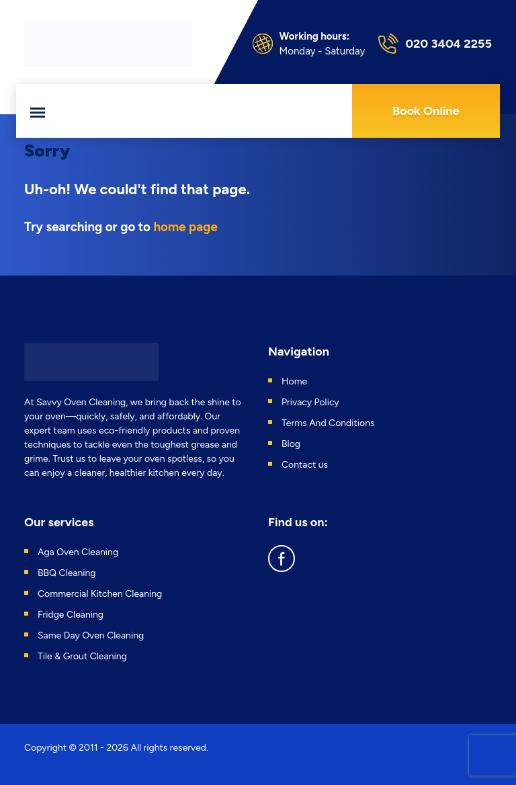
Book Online (426, 111)
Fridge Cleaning (70, 614)
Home (294, 381)
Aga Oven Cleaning (78, 552)
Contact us (305, 464)
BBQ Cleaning (67, 573)
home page (185, 227)
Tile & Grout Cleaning (82, 656)
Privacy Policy (310, 402)
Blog (291, 444)
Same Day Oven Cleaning (91, 635)
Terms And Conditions (328, 423)
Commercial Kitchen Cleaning (100, 594)
